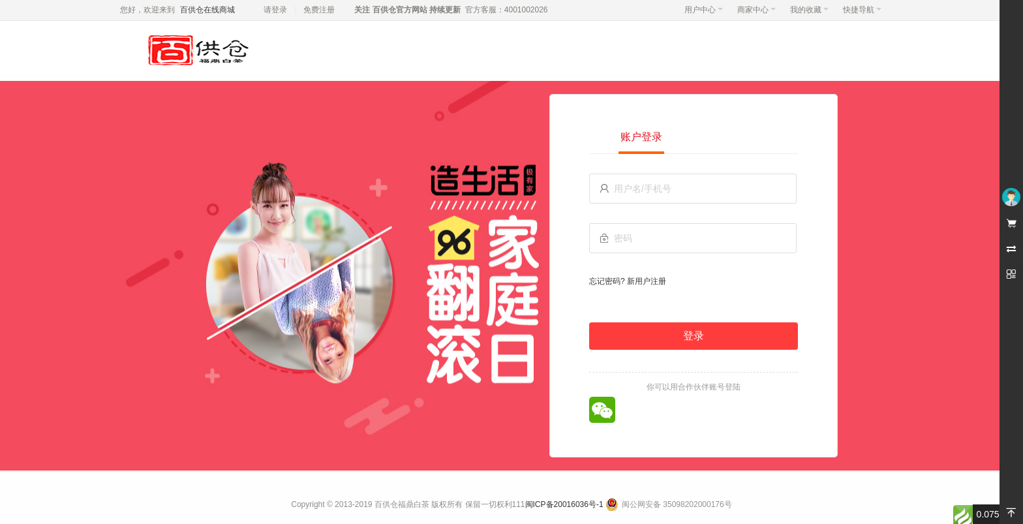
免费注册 (319, 9)
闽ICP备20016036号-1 (564, 504)
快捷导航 (862, 9)
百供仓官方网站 (399, 9)
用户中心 (703, 9)
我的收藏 (809, 9)
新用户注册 (646, 281)
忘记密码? (607, 281)
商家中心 (756, 9)
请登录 (275, 9)
